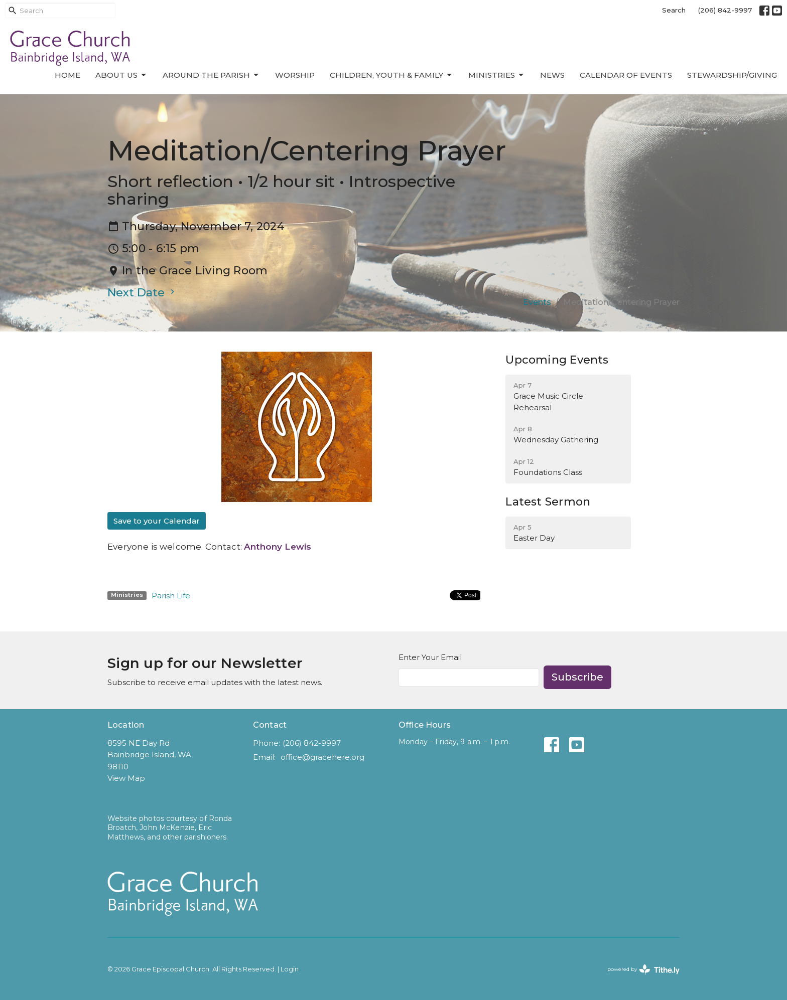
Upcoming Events (556, 360)
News (552, 75)
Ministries (496, 75)
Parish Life (171, 595)
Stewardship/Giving (732, 75)
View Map (126, 778)
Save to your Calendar (156, 521)
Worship (295, 75)
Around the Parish (211, 75)
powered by (643, 969)
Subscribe (577, 677)
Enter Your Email (430, 657)
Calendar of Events (626, 75)
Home (67, 75)
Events (537, 302)
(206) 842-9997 (725, 10)
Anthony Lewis (277, 547)
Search (674, 10)
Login (290, 969)
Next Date (142, 292)
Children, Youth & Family (391, 75)
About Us (121, 75)
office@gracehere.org (322, 757)
